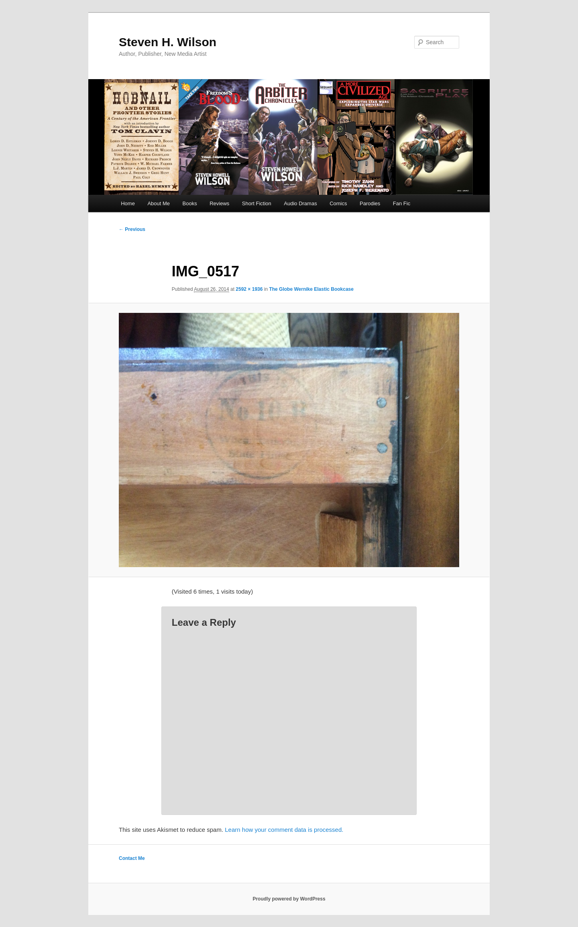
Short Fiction (256, 203)
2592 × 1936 (249, 289)
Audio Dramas (300, 203)
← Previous (132, 229)
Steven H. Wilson (167, 42)
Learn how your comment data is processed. (284, 829)
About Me (158, 203)
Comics (338, 203)
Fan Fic (401, 203)
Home (128, 203)
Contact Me (132, 858)
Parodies (370, 203)
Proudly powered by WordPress (288, 899)
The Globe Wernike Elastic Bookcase (311, 289)
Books (190, 203)
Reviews (219, 203)
